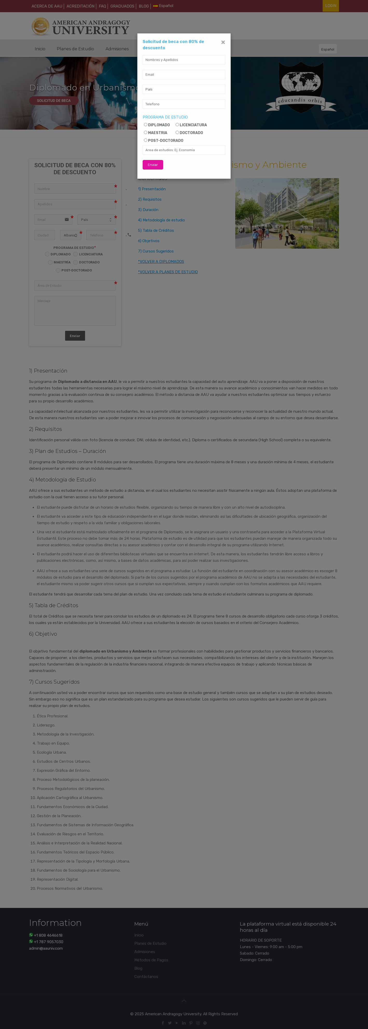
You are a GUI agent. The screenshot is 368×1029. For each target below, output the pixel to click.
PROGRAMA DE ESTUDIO (165, 117)
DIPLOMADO (159, 125)
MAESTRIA (157, 133)
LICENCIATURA (193, 125)
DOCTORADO (191, 133)
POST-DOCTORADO (165, 140)
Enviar (153, 165)
